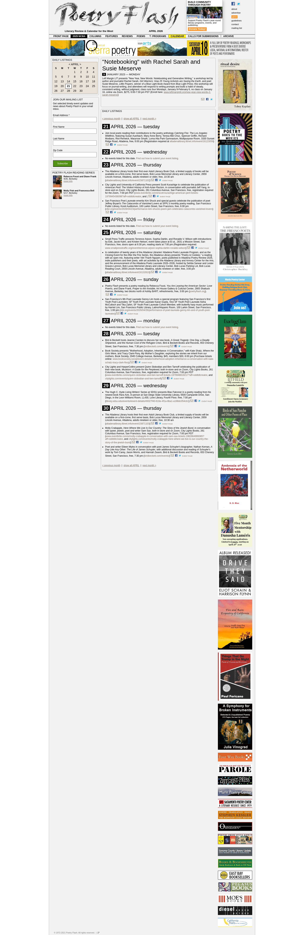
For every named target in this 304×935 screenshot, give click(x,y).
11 (93, 76)
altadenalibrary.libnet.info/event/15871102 (127, 180)
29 (74, 90)
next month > (149, 118)
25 (93, 86)
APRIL (75, 64)
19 (55, 86)
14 (68, 81)
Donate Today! (197, 29)
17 (87, 81)
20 (62, 86)
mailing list (236, 28)
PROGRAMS (157, 36)
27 (62, 90)
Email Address (61, 115)
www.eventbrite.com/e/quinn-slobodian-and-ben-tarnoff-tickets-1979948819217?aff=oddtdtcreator (156, 375)
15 (74, 81)
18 (93, 81)
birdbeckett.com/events (156, 346)
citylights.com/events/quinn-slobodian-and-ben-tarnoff (133, 378)
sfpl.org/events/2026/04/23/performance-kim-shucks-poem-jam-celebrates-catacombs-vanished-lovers (159, 209)
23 (81, 86)
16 (81, 81)
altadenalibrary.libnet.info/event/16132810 (127, 272)
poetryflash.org (197, 291)
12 (55, 81)
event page (122, 145)
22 (74, 86)
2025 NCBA (79, 36)
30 (81, 90)
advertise (236, 13)
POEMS (141, 36)
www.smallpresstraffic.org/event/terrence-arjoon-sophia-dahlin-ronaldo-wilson (145, 248)
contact (235, 24)
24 (87, 86)
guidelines (236, 20)
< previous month (111, 118)
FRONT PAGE (61, 36)
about (234, 9)
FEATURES (111, 36)
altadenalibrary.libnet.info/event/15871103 (127, 423)
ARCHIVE (228, 36)
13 (62, 81)
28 (68, 90)
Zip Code (58, 150)
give (234, 16)
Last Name (58, 138)
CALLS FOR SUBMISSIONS (203, 36)
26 (55, 90)
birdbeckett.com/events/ (156, 455)
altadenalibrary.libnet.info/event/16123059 (191, 141)
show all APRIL (131, 118)
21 (68, 86)
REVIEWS (127, 36)
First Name (59, 127)
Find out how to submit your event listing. (157, 158)
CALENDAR (177, 36)
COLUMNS (95, 36)
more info (68, 181)
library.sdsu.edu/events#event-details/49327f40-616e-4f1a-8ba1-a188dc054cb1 (147, 401)
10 (87, 76)
